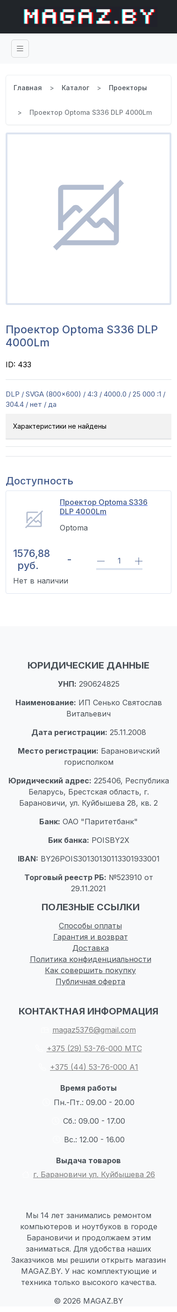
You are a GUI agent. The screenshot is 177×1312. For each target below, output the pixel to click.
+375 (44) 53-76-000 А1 (88, 1067)
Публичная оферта (90, 981)
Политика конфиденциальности (90, 959)
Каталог (75, 88)
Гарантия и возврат (90, 936)
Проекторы (128, 88)
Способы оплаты (90, 925)
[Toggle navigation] (20, 49)
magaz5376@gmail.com (88, 1029)
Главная (28, 88)
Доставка (90, 948)
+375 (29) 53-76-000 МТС (88, 1048)
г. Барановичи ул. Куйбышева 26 (88, 1174)
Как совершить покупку (90, 970)
